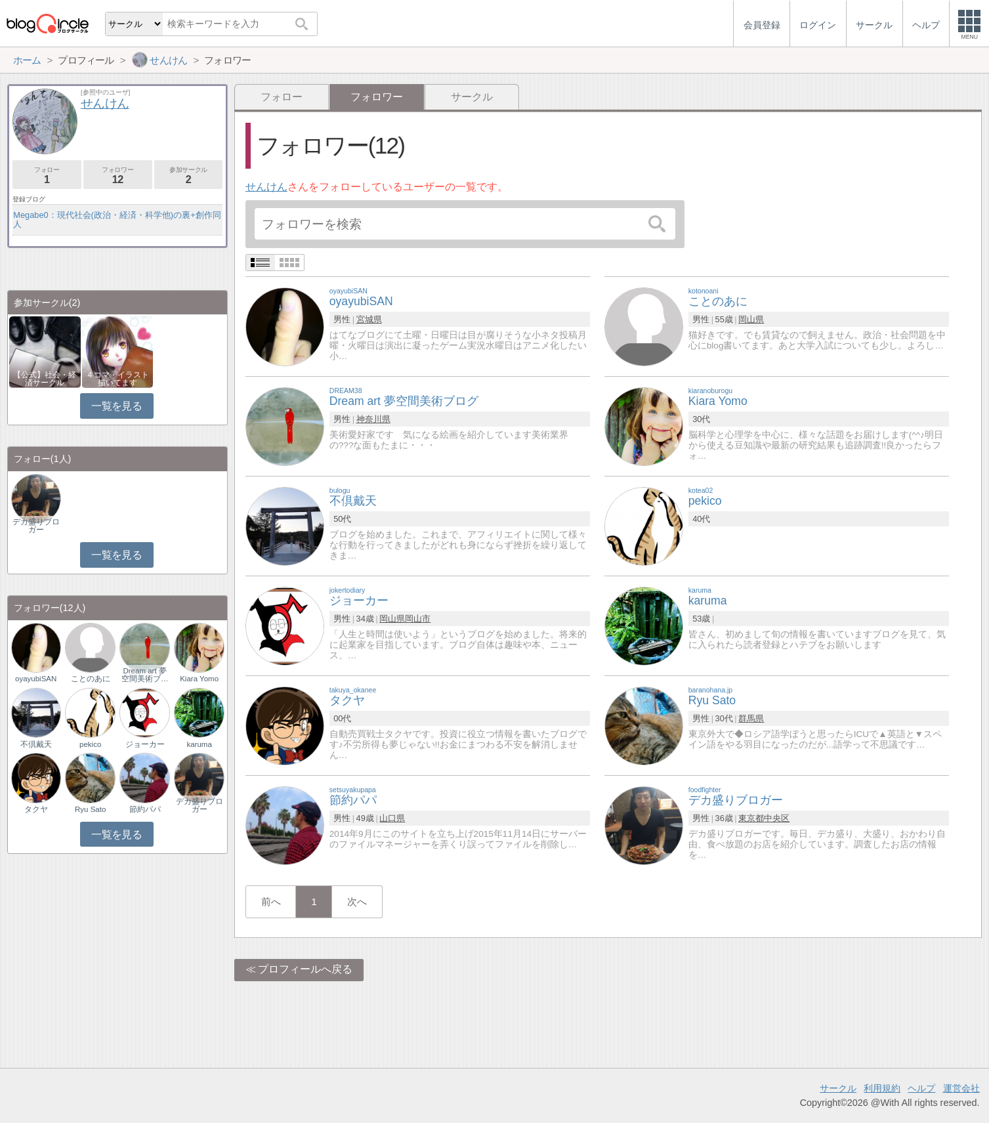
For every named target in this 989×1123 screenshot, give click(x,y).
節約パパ (145, 809)
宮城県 (369, 319)
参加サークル (188, 175)
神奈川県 (373, 419)
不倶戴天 (36, 744)
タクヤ (36, 809)
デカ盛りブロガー (36, 526)
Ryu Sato (90, 809)
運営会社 (961, 1088)
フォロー (282, 96)
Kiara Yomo (199, 679)
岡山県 (751, 319)
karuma (198, 744)
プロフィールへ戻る (305, 969)
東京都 (751, 818)
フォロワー (117, 175)
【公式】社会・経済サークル (44, 379)
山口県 (392, 818)
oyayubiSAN (35, 679)
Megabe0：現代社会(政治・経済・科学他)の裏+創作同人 (117, 219)
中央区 (776, 818)
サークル (472, 96)
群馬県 (751, 718)
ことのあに (90, 679)
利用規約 (882, 1088)
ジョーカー (145, 744)
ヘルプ (921, 1088)
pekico (90, 744)
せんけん (266, 186)
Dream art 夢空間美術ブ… (145, 675)
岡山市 (418, 619)
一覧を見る (116, 406)
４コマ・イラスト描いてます (117, 379)
